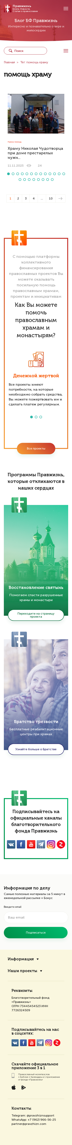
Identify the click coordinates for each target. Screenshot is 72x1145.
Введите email (12, 906)
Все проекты (36, 448)
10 (51, 198)
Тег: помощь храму (34, 62)
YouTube (31, 844)
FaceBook (21, 844)
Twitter (41, 844)
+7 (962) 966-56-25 (42, 1119)
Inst (51, 844)
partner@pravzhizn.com (29, 1124)
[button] (8, 174)
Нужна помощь (15, 142)
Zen (61, 844)
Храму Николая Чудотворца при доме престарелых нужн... (35, 153)
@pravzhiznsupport (40, 1115)
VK (11, 844)
